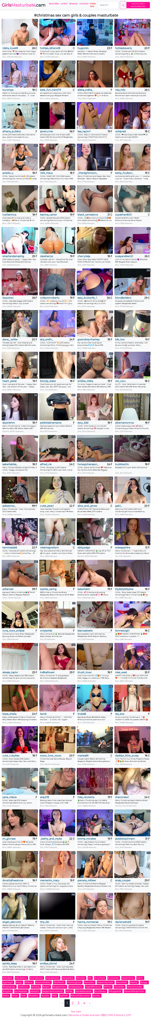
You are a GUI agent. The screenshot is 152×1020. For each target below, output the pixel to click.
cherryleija (83, 256)
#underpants (21, 991)
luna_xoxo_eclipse (13, 630)
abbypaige (83, 547)
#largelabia (67, 978)
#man (15, 995)
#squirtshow (128, 978)
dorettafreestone (12, 880)
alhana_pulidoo (11, 131)
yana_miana (9, 797)
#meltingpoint (74, 982)
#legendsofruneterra (52, 991)
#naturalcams (52, 978)
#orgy (19, 982)
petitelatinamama (50, 422)
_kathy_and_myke (51, 838)
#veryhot (7, 991)
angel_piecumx (11, 922)
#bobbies (33, 995)
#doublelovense (83, 991)
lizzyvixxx (7, 297)
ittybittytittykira (124, 589)
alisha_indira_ (85, 89)
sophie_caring (48, 589)
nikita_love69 (10, 48)
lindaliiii (81, 714)
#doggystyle (115, 991)
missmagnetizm (49, 547)
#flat (54, 995)
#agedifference (93, 986)
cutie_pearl (47, 505)
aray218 (44, 797)
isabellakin (83, 589)
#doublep (119, 986)
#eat (23, 995)
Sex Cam (76, 1011)
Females (73, 4)
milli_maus (46, 173)
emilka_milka (85, 381)
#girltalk (64, 995)
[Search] (108, 5)
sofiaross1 (7, 589)
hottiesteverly (123, 48)
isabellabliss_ (9, 464)
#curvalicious (36, 978)
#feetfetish (58, 982)
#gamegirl (8, 982)
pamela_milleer (86, 880)
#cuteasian (113, 978)
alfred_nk (46, 464)
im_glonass (8, 838)
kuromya (7, 89)
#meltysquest (75, 986)
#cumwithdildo (43, 982)
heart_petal (9, 381)
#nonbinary (100, 991)
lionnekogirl (122, 630)
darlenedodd (123, 922)
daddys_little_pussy (127, 755)
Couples (83, 4)
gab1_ (118, 505)
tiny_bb (44, 922)
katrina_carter (48, 214)
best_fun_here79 (50, 89)
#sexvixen (89, 982)
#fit (89, 978)
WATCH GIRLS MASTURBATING (138, 5)
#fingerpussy (9, 986)
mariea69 (82, 755)
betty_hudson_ (124, 173)
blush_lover (84, 672)
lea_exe (119, 714)
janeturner (46, 131)
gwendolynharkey (88, 339)
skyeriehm (8, 422)
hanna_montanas (87, 922)
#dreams (34, 991)
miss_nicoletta (85, 797)
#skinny (133, 982)
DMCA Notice (116, 1015)
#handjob (7, 978)
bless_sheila (9, 714)
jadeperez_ (9, 505)
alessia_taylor (10, 672)
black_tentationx (87, 214)
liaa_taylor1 (84, 131)
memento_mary (49, 880)
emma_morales (86, 838)
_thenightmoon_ (87, 173)
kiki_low (120, 339)
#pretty (96, 995)
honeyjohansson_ (87, 464)
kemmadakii (9, 547)
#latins (6, 995)
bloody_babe (48, 381)
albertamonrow (124, 422)
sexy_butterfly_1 (87, 297)
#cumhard (99, 978)
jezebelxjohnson (125, 838)
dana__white (10, 339)
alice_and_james (87, 505)
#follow (107, 986)
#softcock (23, 986)
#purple (45, 995)
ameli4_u (7, 173)
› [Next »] (89, 1003)
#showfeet (121, 982)
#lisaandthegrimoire (134, 991)
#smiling (35, 986)
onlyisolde (46, 630)
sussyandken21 (124, 256)
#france (28, 982)
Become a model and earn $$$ (87, 1015)
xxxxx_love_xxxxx (50, 755)
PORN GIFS (93, 5)
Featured (54, 4)
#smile (69, 991)
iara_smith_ (46, 339)
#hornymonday (134, 986)
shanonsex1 (122, 797)
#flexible (80, 978)
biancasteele (85, 630)
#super (46, 986)
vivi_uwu (120, 381)
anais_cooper (123, 880)
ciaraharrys (46, 256)
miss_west (121, 672)
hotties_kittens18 (50, 48)
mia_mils (120, 89)
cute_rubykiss (10, 755)
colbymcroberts (49, 297)
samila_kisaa (9, 963)
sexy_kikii (82, 422)
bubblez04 (122, 464)
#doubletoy (21, 978)
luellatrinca (9, 214)
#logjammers (59, 986)
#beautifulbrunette (80, 995)
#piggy (143, 982)
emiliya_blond (48, 963)
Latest (64, 4)
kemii (43, 714)
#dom (140, 978)
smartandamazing (13, 256)
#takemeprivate (105, 982)
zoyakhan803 (123, 214)
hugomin (83, 48)
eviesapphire (122, 547)
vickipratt (120, 131)
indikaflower (47, 672)
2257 (128, 1015)
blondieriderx (123, 297)
